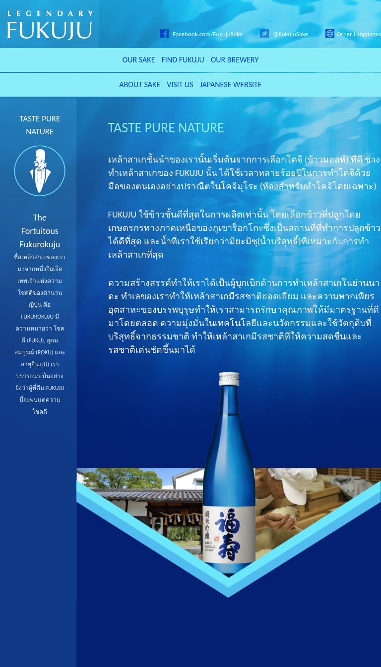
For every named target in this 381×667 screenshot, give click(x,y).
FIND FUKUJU (182, 59)
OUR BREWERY (235, 59)
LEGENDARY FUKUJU (49, 24)
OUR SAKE (139, 59)
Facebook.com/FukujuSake (201, 34)
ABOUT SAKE (139, 84)
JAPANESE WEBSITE (231, 84)
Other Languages (353, 34)
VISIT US (180, 84)
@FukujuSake (284, 34)
